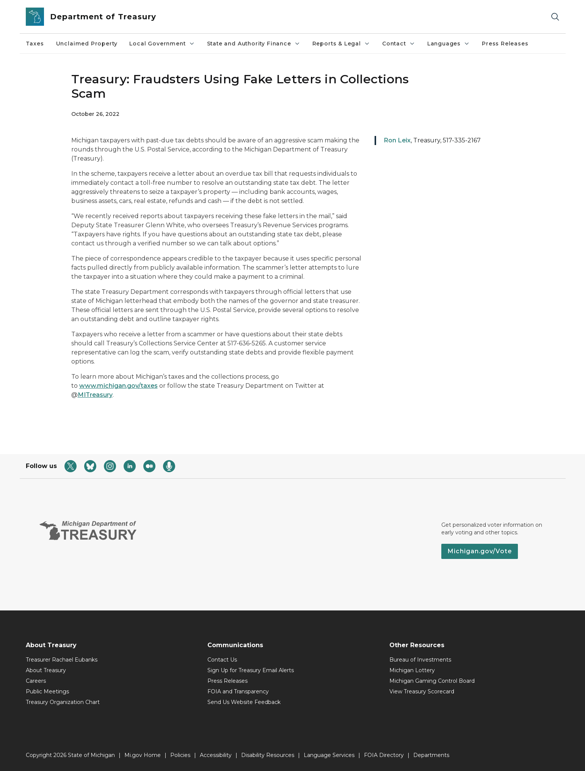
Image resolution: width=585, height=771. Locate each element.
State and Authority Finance (253, 43)
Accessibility (216, 755)
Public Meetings (47, 691)
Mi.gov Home (142, 755)
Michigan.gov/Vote (479, 551)
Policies (180, 755)
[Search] (555, 17)
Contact (398, 43)
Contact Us (222, 659)
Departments (431, 755)
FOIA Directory (384, 755)
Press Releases (505, 43)
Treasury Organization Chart (63, 702)
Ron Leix (397, 140)
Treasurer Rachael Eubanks (61, 659)
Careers (36, 680)
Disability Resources (267, 755)
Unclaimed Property (87, 43)
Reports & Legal (341, 43)
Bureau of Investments (420, 659)
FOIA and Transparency (238, 691)
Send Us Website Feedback (244, 702)
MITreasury (95, 394)
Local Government (161, 43)
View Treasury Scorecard (421, 691)
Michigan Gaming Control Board (432, 680)
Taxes (35, 43)
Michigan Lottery (412, 670)
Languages (448, 43)
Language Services (329, 755)
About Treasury (46, 670)
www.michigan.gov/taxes (118, 385)
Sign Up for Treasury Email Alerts (250, 670)
